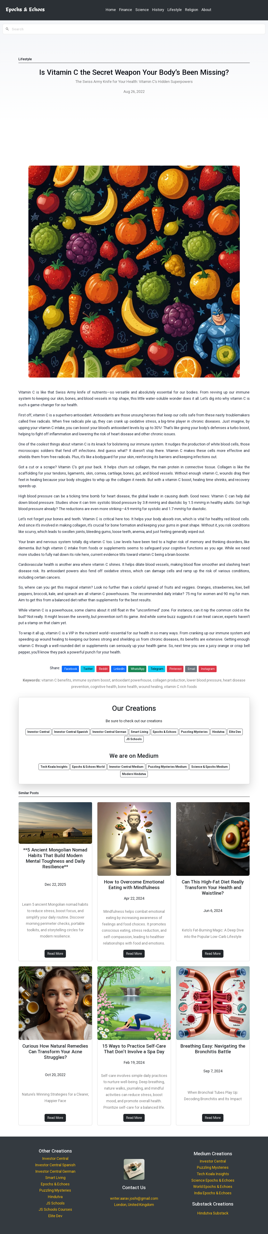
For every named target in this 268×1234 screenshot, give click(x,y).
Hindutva (55, 1197)
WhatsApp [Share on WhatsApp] (137, 669)
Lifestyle (174, 9)
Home (111, 9)
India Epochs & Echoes (213, 1193)
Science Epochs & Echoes (212, 1180)
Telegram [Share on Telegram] (157, 669)
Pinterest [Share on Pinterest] (176, 669)
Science (142, 9)
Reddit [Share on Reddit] (103, 669)
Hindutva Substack (212, 1213)
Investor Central (55, 1158)
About (206, 9)
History (158, 9)
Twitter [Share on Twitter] (88, 669)
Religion (191, 9)
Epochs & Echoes (55, 1184)
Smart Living (55, 1177)
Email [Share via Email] (191, 669)
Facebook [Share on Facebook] (70, 669)
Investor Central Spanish (55, 1165)
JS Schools (55, 1203)
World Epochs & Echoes (212, 1186)
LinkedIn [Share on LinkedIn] (119, 669)
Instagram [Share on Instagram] (208, 669)
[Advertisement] (134, 131)
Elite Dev (55, 1216)
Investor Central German (55, 1171)
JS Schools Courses (55, 1209)
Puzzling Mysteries (55, 1190)
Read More (55, 954)
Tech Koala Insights (213, 1174)
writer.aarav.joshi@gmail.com (134, 1198)
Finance (125, 9)
